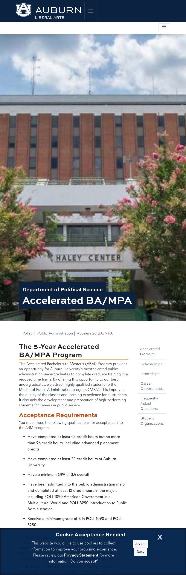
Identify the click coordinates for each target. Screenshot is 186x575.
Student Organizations (152, 421)
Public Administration (55, 333)
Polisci (27, 333)
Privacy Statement (81, 555)
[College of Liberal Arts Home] (48, 11)
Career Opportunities (152, 386)
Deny (140, 552)
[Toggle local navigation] (164, 27)
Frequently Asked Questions (149, 403)
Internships (149, 374)
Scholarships (151, 364)
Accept (140, 544)
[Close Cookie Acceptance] (160, 535)
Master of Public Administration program (53, 389)
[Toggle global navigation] (90, 11)
